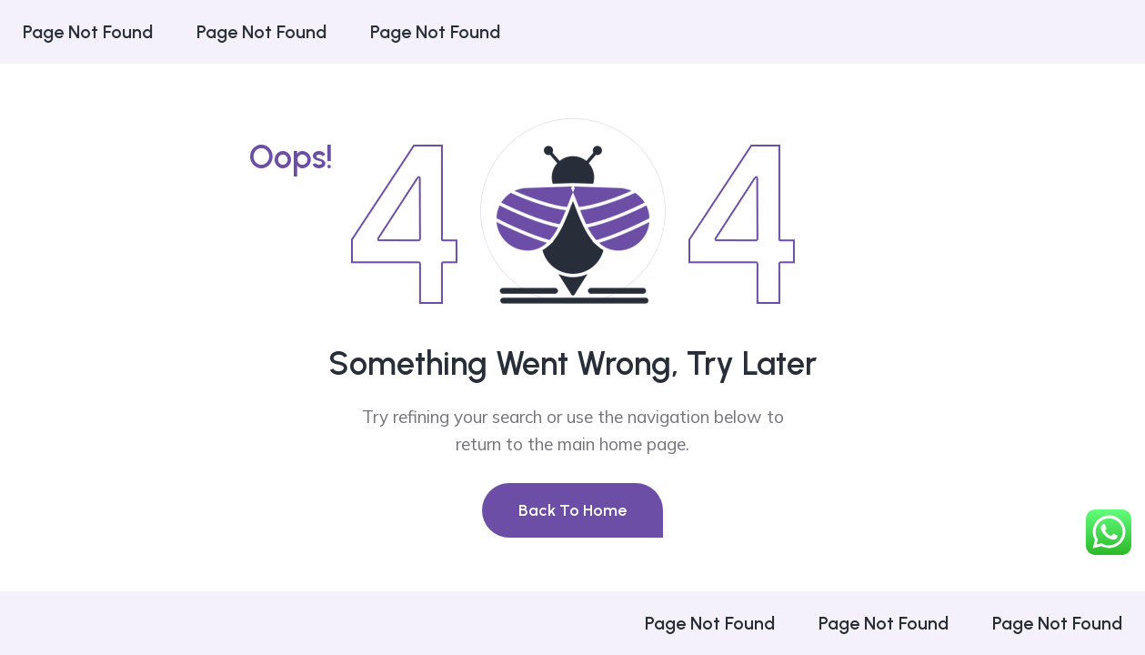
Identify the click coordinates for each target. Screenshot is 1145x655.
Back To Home (572, 510)
